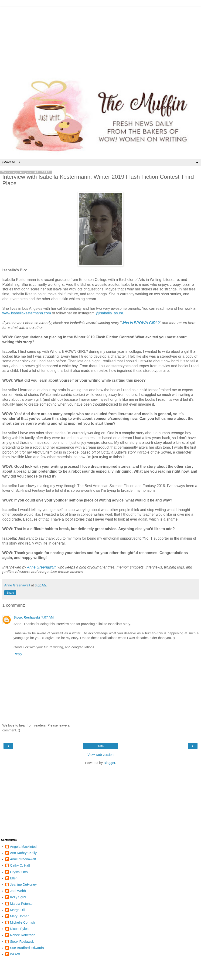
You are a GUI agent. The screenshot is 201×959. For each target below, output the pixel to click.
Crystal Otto (19, 872)
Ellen (13, 878)
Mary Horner (19, 916)
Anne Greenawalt (41, 567)
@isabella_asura (109, 313)
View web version (101, 755)
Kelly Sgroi (18, 897)
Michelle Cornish (22, 922)
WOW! (15, 954)
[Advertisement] (100, 39)
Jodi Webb (18, 891)
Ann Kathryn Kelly (23, 853)
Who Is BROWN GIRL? (140, 323)
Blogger (109, 763)
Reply (18, 654)
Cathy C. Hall (20, 865)
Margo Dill (17, 910)
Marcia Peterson (22, 903)
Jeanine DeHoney (23, 884)
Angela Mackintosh (24, 846)
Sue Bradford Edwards (27, 948)
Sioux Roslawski (27, 617)
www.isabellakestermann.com (26, 313)
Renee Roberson (22, 935)
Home (100, 745)
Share (10, 592)
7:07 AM (47, 617)
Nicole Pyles (19, 929)
